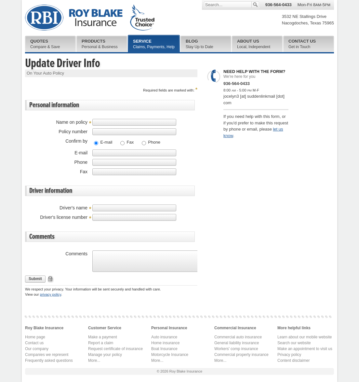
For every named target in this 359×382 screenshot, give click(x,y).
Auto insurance (164, 337)
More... (94, 360)
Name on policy (72, 122)
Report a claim (100, 343)
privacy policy (50, 294)
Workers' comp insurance (236, 349)
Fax (130, 142)
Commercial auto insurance (238, 337)
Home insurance (165, 343)
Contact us (34, 343)
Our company (36, 349)
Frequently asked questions (49, 360)
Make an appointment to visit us (304, 349)
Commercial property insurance (241, 354)
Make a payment (102, 337)
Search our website (294, 343)
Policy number (73, 131)
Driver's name (73, 207)
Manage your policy (105, 354)
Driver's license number (63, 217)
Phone (153, 142)
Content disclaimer (293, 360)
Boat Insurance (164, 349)
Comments (76, 253)
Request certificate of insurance (115, 349)
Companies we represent (46, 354)
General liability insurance (236, 343)
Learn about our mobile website (304, 337)
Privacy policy (289, 354)
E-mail (105, 142)
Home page (35, 337)
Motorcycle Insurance (169, 354)
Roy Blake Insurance (89, 18)
